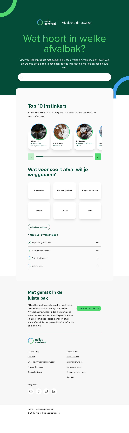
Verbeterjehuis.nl (74, 383)
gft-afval (53, 338)
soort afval (44, 334)
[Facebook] (39, 407)
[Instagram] (46, 407)
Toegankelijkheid (35, 388)
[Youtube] (31, 407)
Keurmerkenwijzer (74, 378)
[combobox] (66, 77)
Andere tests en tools (76, 388)
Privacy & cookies (35, 383)
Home (30, 425)
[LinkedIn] (54, 407)
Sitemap (70, 393)
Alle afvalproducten (40, 239)
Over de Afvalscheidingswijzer (41, 378)
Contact (31, 372)
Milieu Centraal (73, 372)
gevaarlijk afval (40, 338)
